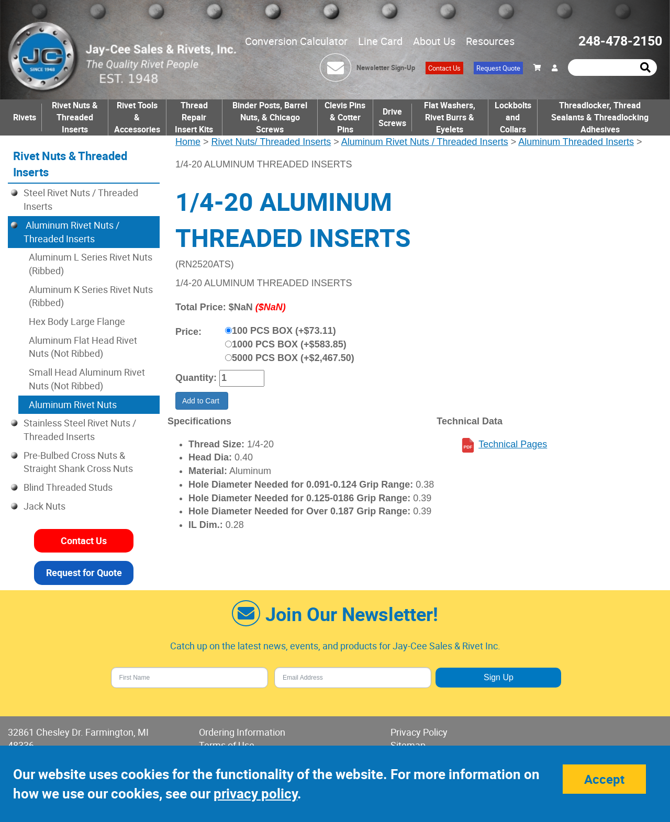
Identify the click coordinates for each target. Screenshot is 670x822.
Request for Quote (84, 572)
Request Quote (498, 68)
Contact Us (444, 68)
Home (187, 142)
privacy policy (255, 793)
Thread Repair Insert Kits (194, 117)
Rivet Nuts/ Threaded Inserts (271, 142)
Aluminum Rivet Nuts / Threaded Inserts (424, 142)
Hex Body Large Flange (77, 321)
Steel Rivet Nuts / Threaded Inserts (81, 199)
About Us (434, 41)
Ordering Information (242, 732)
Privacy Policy (419, 732)
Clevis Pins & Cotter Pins (345, 117)
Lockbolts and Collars (513, 117)
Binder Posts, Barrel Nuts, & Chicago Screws (269, 117)
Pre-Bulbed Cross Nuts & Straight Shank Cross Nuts (78, 462)
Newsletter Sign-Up (385, 67)
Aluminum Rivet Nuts (73, 404)
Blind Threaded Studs (68, 487)
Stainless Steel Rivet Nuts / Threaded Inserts (80, 429)
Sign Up (498, 677)
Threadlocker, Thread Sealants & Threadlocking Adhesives (600, 117)
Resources (490, 41)
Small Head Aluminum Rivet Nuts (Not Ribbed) (87, 379)
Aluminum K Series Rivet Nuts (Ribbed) (91, 296)
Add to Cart (201, 401)
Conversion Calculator (296, 41)
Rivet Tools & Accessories (137, 117)
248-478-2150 (620, 40)
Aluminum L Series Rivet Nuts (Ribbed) (90, 264)
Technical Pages (512, 444)
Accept (604, 779)
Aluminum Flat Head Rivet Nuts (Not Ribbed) (83, 347)
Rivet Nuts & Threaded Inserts (75, 117)
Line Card (380, 41)
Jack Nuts (44, 506)
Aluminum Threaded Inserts (576, 142)
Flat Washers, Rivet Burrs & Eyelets (449, 117)
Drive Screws (392, 117)
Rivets (24, 117)
